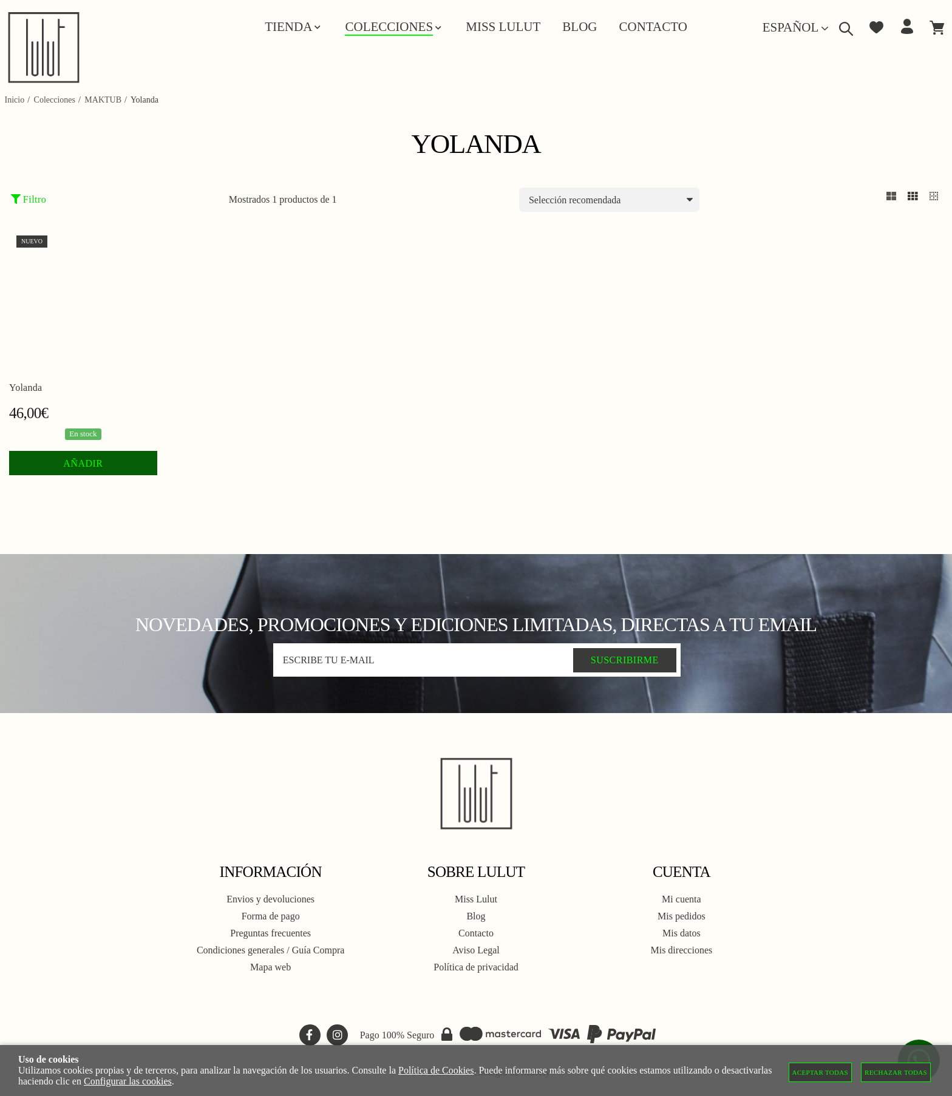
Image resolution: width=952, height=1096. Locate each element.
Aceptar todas (820, 1072)
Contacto (476, 933)
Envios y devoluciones (270, 899)
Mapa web (270, 967)
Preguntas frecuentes (270, 933)
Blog (475, 916)
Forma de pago (271, 916)
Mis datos (681, 933)
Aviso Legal (475, 950)
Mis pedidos (682, 916)
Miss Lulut (476, 899)
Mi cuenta (681, 899)
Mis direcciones (681, 950)
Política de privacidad (475, 967)
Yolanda (25, 387)
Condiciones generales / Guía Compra (271, 950)
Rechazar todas (896, 1072)
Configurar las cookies (128, 1081)
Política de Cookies (436, 1070)
